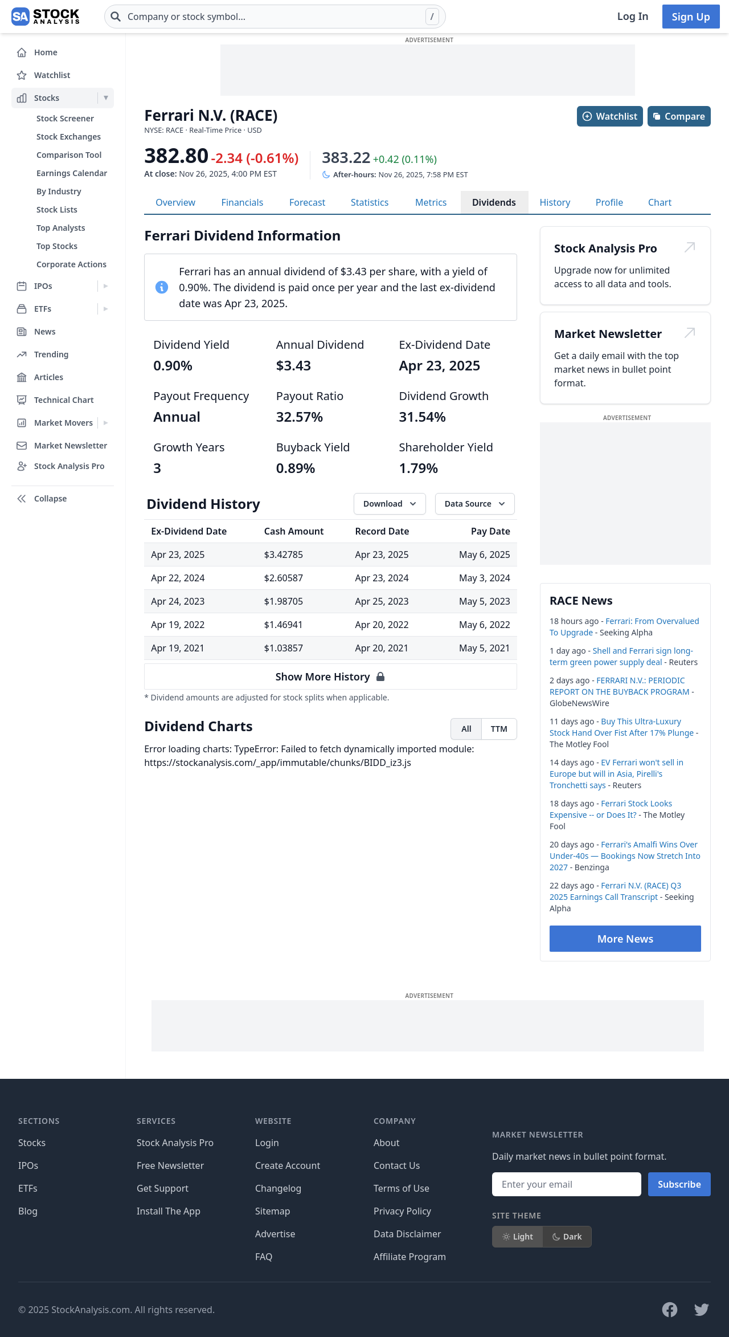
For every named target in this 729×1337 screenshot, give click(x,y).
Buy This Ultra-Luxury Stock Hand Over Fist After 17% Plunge (622, 727)
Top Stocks (56, 246)
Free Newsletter (170, 1165)
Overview (175, 202)
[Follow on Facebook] (670, 1310)
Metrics (431, 202)
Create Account (287, 1165)
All (466, 728)
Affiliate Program (410, 1256)
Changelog (278, 1188)
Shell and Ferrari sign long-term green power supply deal (621, 656)
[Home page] (45, 16)
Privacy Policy (402, 1211)
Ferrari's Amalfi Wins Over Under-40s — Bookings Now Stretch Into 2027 (625, 856)
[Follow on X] (702, 1310)
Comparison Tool (68, 154)
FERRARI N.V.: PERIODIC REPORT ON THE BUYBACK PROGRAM (620, 686)
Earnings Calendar (71, 173)
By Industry (58, 191)
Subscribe (679, 1184)
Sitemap (272, 1211)
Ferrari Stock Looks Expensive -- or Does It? (611, 809)
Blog (28, 1211)
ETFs (28, 1188)
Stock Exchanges (68, 136)
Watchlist (609, 116)
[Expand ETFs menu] (105, 309)
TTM (499, 728)
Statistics (369, 202)
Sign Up (691, 16)
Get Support (163, 1188)
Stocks (32, 1142)
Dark (567, 1236)
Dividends (494, 202)
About (386, 1142)
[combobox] (275, 16)
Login (267, 1142)
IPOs (28, 1165)
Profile (609, 202)
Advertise (275, 1234)
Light (517, 1236)
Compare (678, 116)
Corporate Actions (71, 264)
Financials (243, 202)
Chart (659, 202)
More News (625, 938)
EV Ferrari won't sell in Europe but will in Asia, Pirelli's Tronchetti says (616, 773)
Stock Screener (65, 118)
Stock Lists (56, 209)
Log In (633, 16)
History (555, 202)
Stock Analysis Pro (175, 1142)
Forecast (307, 202)
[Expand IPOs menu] (105, 286)
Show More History (331, 676)
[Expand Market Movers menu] (105, 423)
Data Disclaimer (407, 1234)
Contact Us (397, 1165)
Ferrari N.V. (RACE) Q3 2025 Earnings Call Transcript (615, 891)
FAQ (263, 1256)
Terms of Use (401, 1188)
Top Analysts (60, 227)
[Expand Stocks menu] (105, 98)
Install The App (168, 1211)
